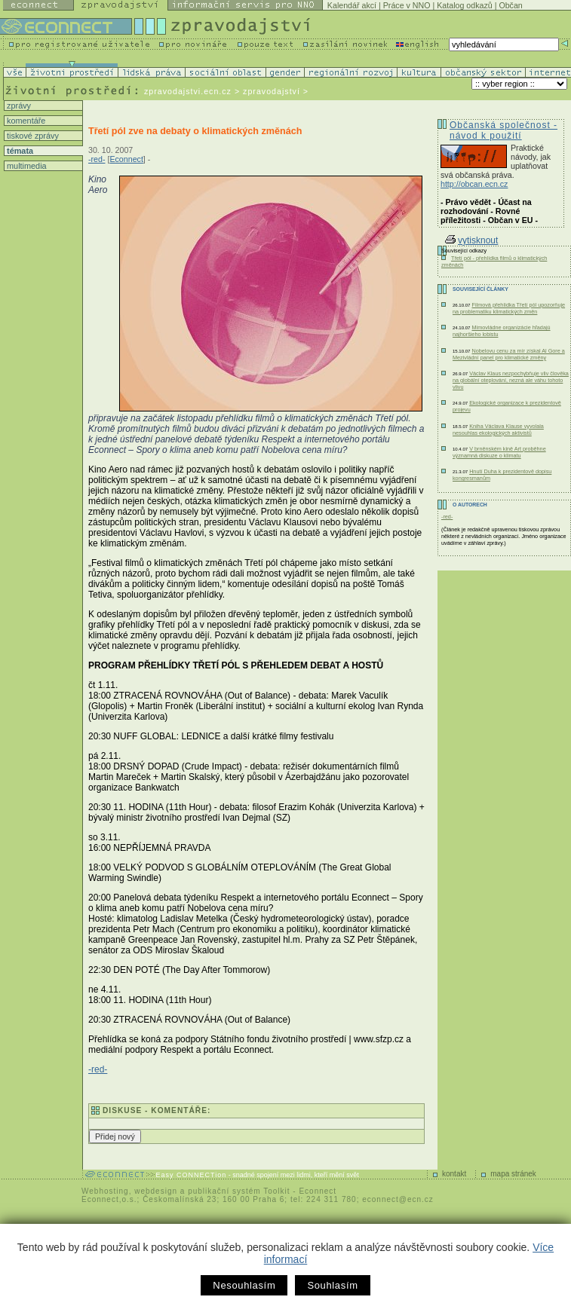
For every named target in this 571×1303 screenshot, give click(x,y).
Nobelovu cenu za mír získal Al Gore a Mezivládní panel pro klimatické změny (509, 354)
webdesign (155, 1191)
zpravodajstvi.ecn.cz (188, 91)
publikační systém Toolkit (239, 1191)
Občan (510, 5)
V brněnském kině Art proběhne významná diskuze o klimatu (499, 452)
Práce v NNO (407, 5)
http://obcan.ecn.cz (474, 183)
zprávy (18, 105)
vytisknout (471, 240)
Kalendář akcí (351, 5)
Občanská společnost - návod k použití (503, 130)
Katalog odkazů (464, 5)
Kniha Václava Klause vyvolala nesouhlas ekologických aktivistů (498, 429)
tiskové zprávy (32, 135)
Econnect (126, 159)
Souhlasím (332, 1285)
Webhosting (105, 1191)
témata (19, 150)
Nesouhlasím (244, 1285)
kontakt (454, 1174)
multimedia (26, 165)
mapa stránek (513, 1174)
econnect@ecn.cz (398, 1199)
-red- (97, 159)
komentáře (25, 120)
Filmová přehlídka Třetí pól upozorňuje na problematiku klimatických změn (509, 308)
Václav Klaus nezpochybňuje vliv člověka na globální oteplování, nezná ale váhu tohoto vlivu (511, 380)
